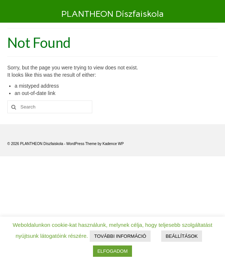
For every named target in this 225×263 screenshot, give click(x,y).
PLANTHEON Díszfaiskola (112, 13)
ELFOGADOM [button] (112, 251)
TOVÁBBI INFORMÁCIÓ (120, 236)
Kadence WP (113, 144)
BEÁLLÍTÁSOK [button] (182, 236)
